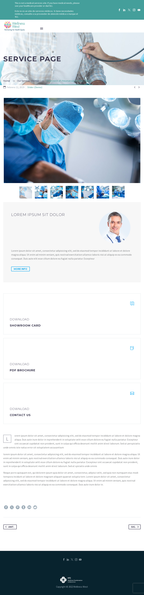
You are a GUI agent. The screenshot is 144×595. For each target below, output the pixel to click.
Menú (41, 28)
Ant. (9, 527)
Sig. (135, 527)
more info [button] (20, 269)
